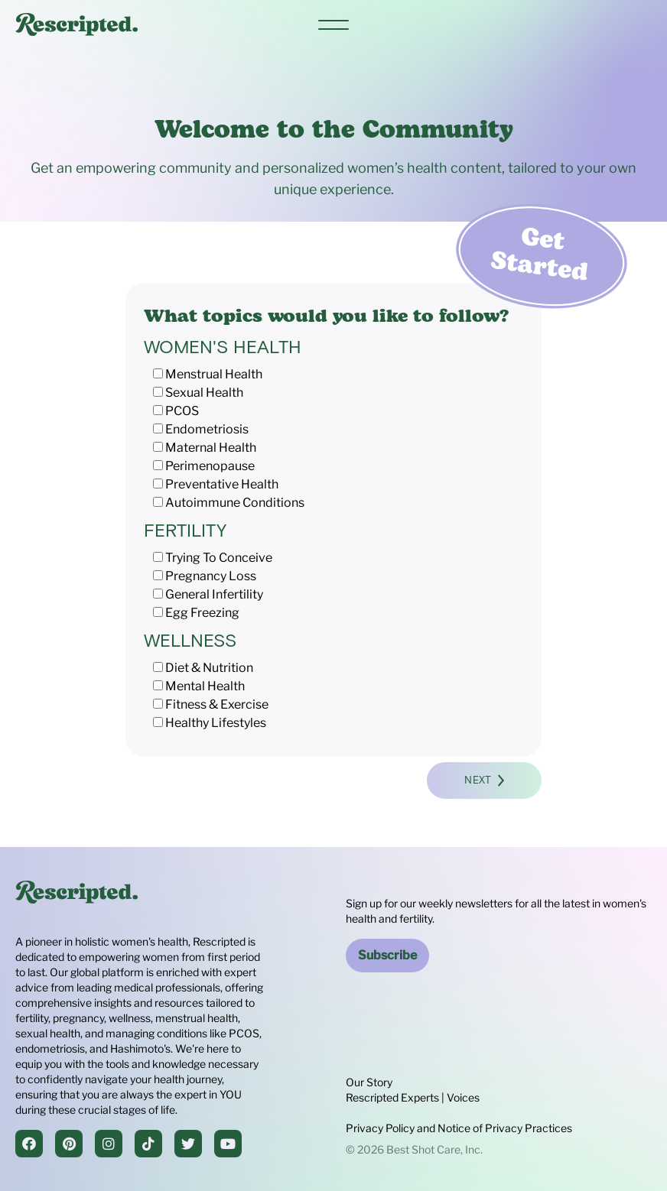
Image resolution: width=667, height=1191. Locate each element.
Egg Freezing (202, 612)
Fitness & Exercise (216, 704)
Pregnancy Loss (210, 576)
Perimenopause (210, 466)
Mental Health (205, 686)
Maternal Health (210, 447)
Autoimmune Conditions (234, 502)
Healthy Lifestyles (215, 723)
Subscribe (387, 955)
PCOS (182, 411)
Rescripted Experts (392, 1097)
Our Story (369, 1082)
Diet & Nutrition (209, 667)
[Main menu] (333, 24)
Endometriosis (207, 429)
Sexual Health (204, 392)
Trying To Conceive (218, 557)
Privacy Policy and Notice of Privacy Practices (459, 1127)
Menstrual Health (213, 374)
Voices (463, 1097)
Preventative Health (221, 484)
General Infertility (214, 594)
